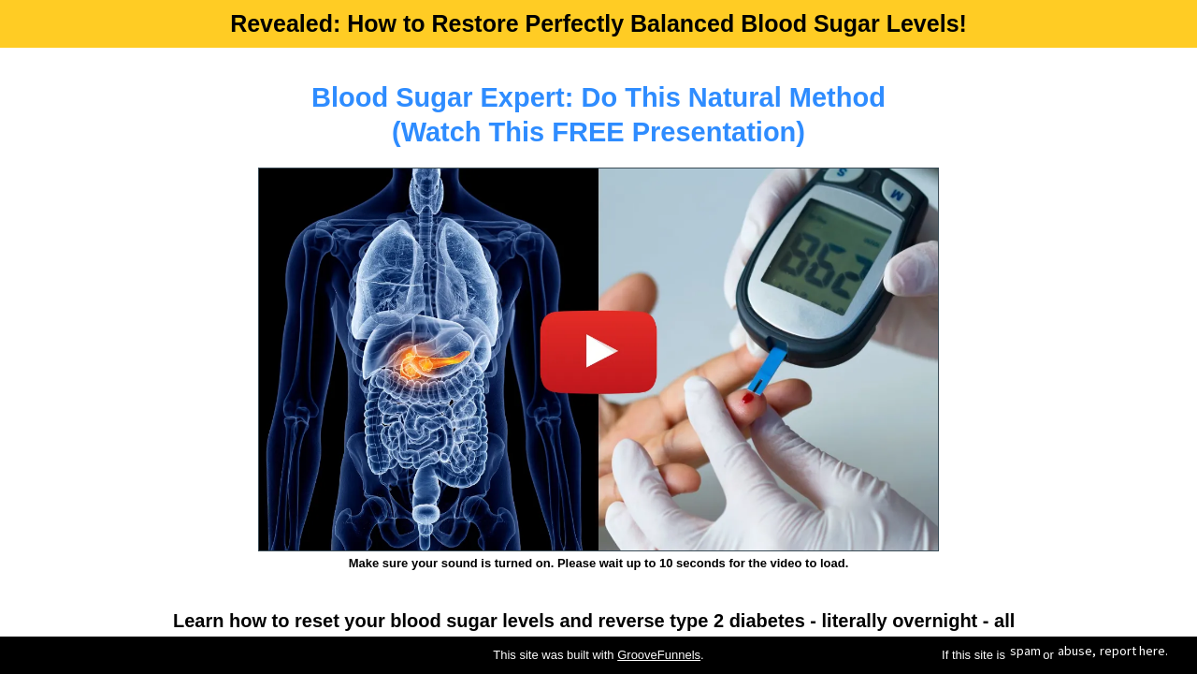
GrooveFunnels (658, 655)
